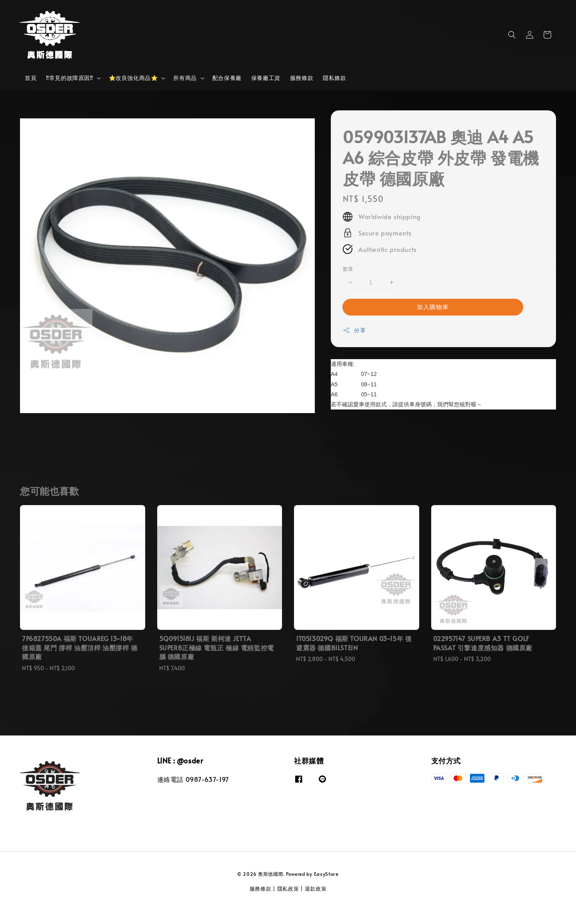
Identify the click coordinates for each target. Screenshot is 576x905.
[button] (512, 35)
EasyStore (326, 873)
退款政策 (316, 888)
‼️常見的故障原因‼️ (69, 78)
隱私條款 (334, 78)
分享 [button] (354, 330)
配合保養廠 (227, 78)
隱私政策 (288, 888)
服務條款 (301, 78)
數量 (348, 268)
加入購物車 (433, 306)
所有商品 (184, 78)
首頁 (30, 78)
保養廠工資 (265, 78)
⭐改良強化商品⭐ (133, 78)
